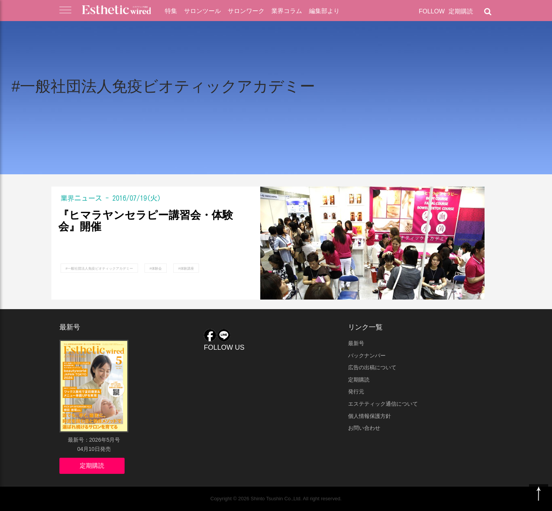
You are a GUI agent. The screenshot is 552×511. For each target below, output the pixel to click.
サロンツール (202, 11)
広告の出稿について (372, 367)
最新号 (356, 343)
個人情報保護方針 (369, 416)
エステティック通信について (383, 404)
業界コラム (286, 11)
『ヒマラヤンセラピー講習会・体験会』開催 (145, 221)
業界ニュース (81, 198)
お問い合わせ (364, 428)
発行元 (356, 391)
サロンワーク (246, 11)
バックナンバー (367, 355)
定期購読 (461, 11)
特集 (171, 11)
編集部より (324, 11)
